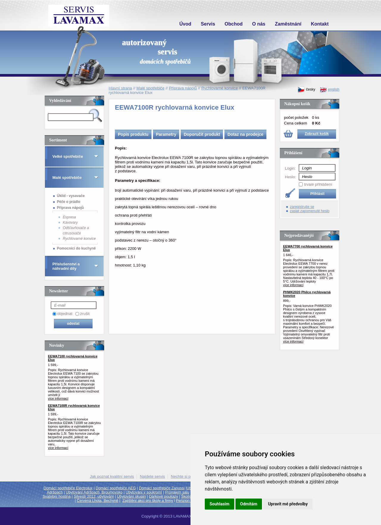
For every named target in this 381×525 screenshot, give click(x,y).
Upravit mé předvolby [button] (287, 504)
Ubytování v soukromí (144, 492)
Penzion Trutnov (189, 501)
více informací (58, 398)
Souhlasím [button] (219, 504)
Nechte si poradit (186, 476)
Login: (290, 168)
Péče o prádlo (68, 202)
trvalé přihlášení (318, 184)
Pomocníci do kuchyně (76, 248)
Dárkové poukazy (163, 496)
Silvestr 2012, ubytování (94, 496)
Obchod (234, 23)
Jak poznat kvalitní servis (112, 476)
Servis (208, 23)
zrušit (85, 313)
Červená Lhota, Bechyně (97, 501)
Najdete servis (152, 476)
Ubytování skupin (131, 496)
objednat (64, 313)
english (329, 89)
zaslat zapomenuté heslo (310, 211)
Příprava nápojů (70, 208)
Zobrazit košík (317, 134)
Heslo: (290, 177)
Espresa (69, 217)
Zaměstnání (288, 23)
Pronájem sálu (177, 492)
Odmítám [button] (248, 504)
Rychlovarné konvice (79, 239)
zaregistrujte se (302, 207)
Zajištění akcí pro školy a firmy (147, 501)
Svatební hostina (57, 496)
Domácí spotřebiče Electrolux (68, 488)
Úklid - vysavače (71, 196)
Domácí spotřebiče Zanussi (162, 488)
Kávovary (70, 222)
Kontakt (320, 23)
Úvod (185, 23)
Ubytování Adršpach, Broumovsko (94, 492)
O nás (258, 23)
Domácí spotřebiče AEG (116, 488)
